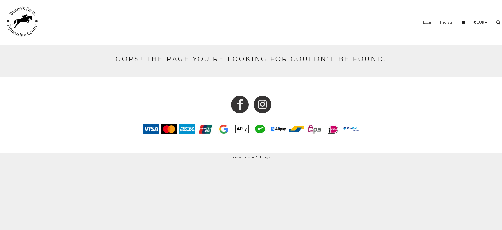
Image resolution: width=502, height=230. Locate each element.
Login (428, 22)
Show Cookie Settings (251, 157)
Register (447, 22)
